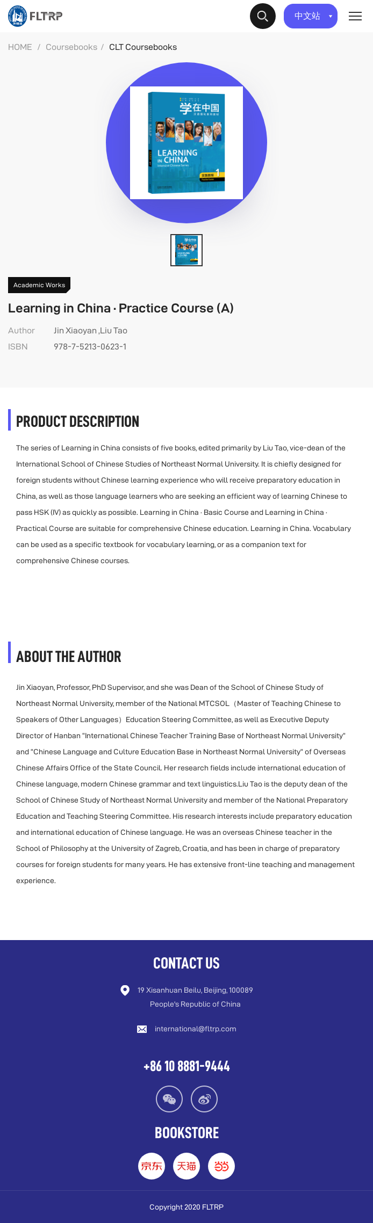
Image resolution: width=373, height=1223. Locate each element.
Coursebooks (71, 47)
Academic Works (39, 284)
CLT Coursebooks (143, 47)
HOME (20, 47)
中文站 (314, 15)
